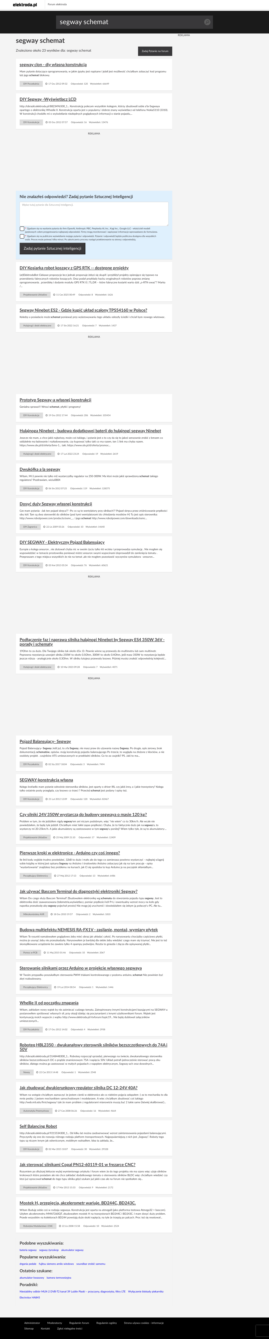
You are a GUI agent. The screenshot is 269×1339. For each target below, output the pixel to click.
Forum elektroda (57, 4)
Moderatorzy (54, 1323)
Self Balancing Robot (38, 1126)
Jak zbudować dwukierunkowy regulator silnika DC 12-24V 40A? (78, 1088)
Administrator (32, 1323)
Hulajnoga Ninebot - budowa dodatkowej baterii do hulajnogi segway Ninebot (90, 431)
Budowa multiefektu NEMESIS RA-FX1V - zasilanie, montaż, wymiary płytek (89, 930)
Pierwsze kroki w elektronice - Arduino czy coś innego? (70, 853)
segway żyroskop (49, 1250)
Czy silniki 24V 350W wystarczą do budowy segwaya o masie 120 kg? (83, 815)
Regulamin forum (79, 1323)
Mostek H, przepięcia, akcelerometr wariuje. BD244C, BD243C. (78, 1203)
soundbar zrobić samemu (90, 1264)
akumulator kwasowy (32, 1278)
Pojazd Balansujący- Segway (45, 741)
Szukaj (207, 22)
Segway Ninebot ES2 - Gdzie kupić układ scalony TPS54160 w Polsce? (83, 310)
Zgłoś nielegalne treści (69, 1328)
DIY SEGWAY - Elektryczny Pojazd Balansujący (62, 542)
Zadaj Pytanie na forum (155, 51)
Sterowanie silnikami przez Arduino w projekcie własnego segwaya (81, 968)
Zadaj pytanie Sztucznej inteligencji (52, 248)
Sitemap (29, 1328)
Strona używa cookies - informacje (144, 1323)
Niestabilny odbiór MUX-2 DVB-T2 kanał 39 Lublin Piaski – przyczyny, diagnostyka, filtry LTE (73, 1291)
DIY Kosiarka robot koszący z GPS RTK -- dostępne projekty (74, 268)
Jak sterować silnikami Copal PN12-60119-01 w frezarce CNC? (77, 1165)
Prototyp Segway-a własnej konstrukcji (55, 400)
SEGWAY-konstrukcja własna (46, 780)
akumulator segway (72, 1250)
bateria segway (28, 1250)
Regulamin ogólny (106, 1323)
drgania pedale (28, 1264)
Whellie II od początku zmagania (49, 1003)
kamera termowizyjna (59, 1278)
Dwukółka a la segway (40, 469)
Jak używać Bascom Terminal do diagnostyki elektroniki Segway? (78, 891)
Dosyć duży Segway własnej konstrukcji (56, 504)
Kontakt (45, 1328)
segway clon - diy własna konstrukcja (53, 65)
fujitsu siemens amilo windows (56, 1264)
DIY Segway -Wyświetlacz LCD (48, 99)
